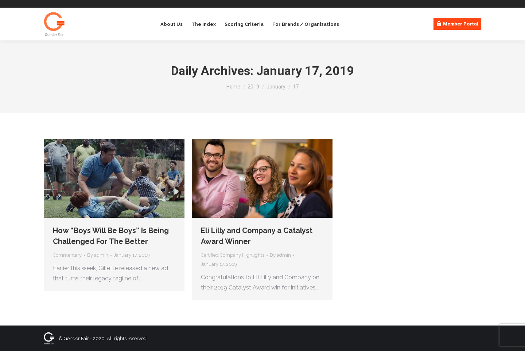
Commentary (67, 255)
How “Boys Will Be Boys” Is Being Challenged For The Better (111, 236)
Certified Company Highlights (232, 255)
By (97, 255)
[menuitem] (171, 24)
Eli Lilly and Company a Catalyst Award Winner (256, 236)
